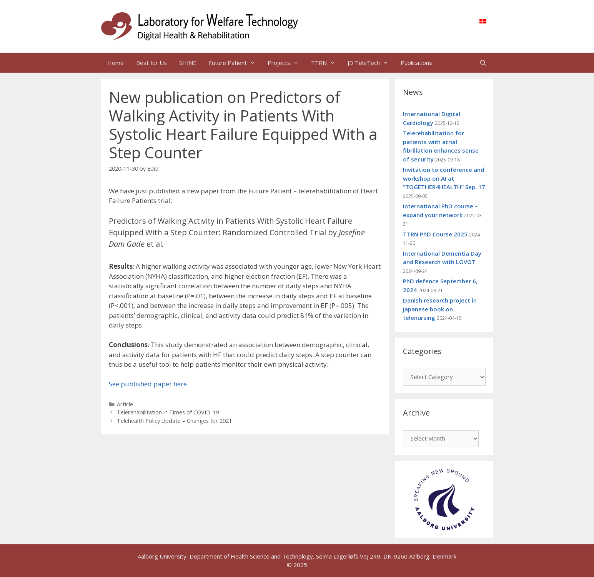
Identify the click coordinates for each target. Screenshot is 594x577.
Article (125, 404)
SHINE (187, 63)
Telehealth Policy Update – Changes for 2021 (174, 420)
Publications (416, 63)
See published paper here (148, 383)
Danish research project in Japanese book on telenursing (440, 308)
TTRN (326, 63)
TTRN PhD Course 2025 (435, 234)
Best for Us (151, 63)
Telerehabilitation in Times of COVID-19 (168, 412)
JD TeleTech (371, 63)
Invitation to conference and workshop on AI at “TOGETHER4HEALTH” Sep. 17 (444, 178)
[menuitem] (483, 20)
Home (115, 63)
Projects (286, 63)
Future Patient (235, 63)
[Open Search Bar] (483, 63)
